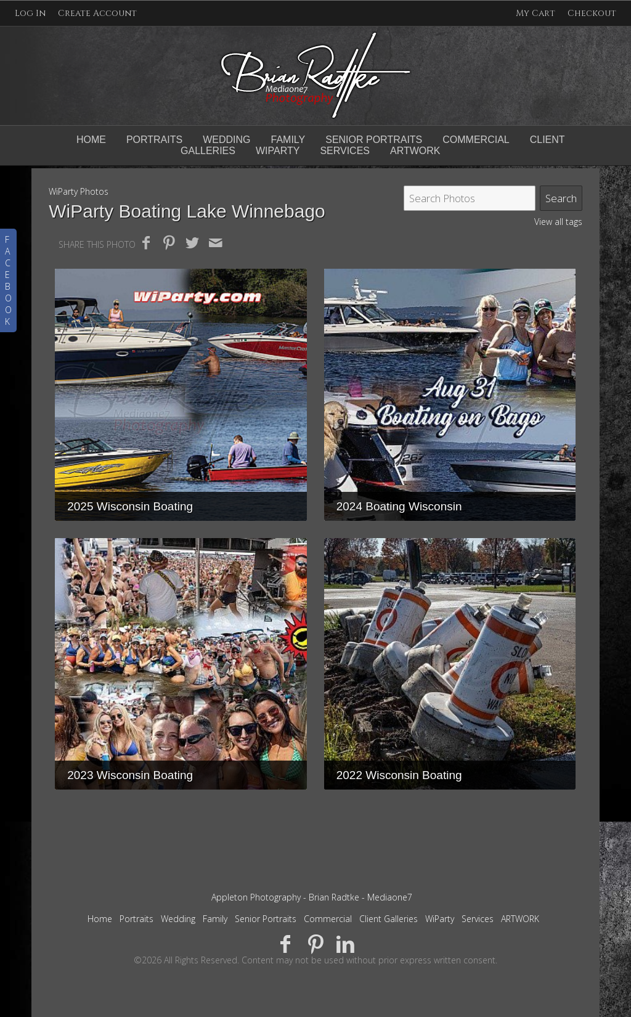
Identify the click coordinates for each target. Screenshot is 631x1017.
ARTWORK (520, 919)
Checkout (592, 13)
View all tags (558, 221)
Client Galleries (388, 919)
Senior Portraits (373, 139)
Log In (30, 13)
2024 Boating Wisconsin (399, 506)
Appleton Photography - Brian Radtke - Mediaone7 (311, 897)
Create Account (97, 13)
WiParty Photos (78, 191)
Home (91, 139)
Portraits (154, 139)
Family (288, 139)
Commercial (475, 139)
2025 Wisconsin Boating (130, 506)
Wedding (226, 139)
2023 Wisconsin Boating (130, 775)
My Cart (537, 13)
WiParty (439, 919)
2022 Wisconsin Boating (399, 775)
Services (478, 919)
